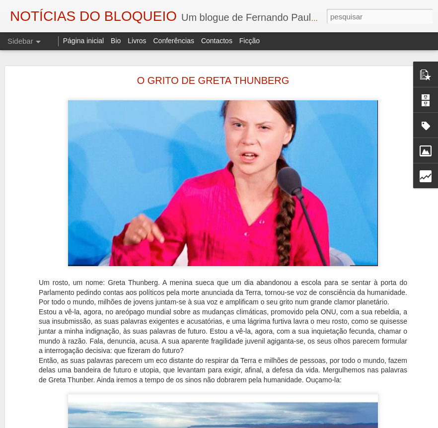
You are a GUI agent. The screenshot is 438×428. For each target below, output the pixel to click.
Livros (137, 41)
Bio (116, 41)
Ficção (249, 41)
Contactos (216, 41)
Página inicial (83, 41)
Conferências (173, 41)
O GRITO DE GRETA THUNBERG (213, 80)
